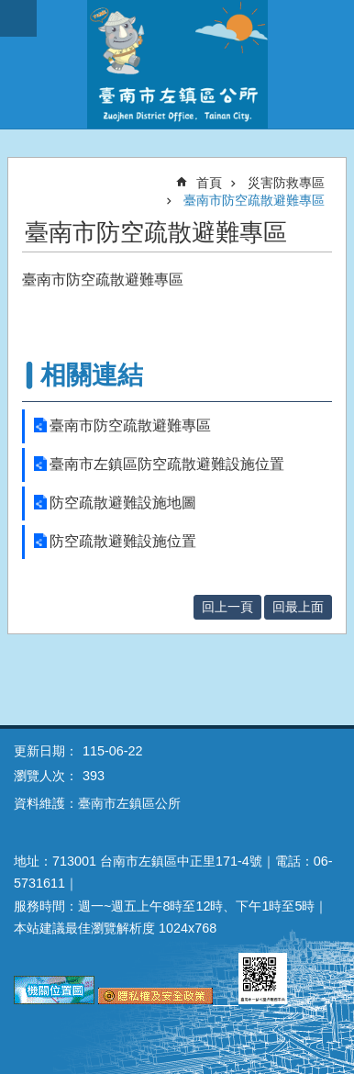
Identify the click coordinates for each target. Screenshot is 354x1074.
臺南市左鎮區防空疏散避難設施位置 (167, 464)
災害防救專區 (286, 182)
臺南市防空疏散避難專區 (254, 200)
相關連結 (91, 375)
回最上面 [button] (298, 606)
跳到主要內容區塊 (9, 9)
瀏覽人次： (46, 775)
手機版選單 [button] (18, 18)
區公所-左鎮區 (177, 64)
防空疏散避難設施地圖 (123, 502)
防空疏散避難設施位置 (123, 541)
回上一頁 (227, 606)
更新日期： (46, 751)
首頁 (209, 182)
